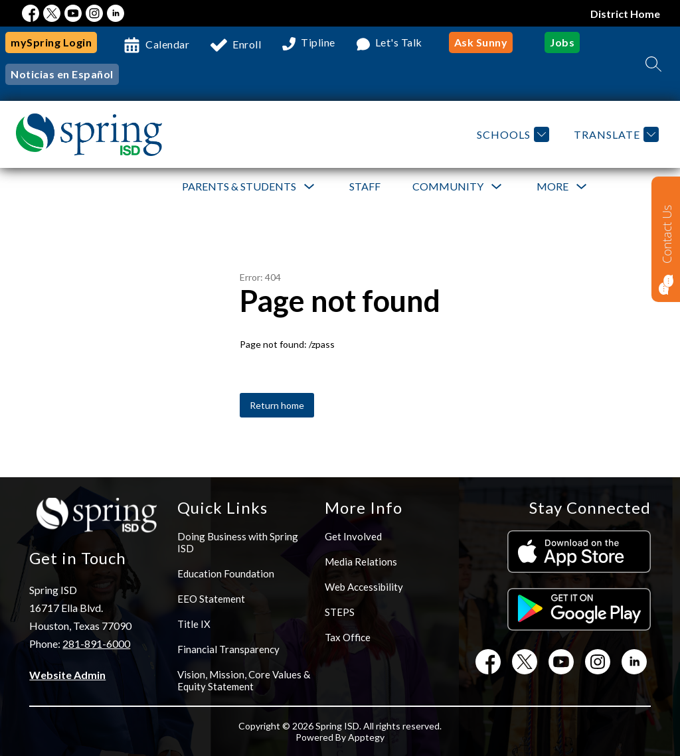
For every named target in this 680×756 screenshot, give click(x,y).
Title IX (194, 624)
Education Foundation (225, 573)
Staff (365, 186)
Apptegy (366, 737)
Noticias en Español (62, 74)
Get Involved (353, 536)
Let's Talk (398, 42)
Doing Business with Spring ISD (237, 542)
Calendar (167, 44)
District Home (625, 13)
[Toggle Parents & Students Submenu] (309, 187)
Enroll (246, 44)
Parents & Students (239, 186)
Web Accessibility (364, 587)
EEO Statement (211, 599)
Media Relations (361, 561)
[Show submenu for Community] (447, 186)
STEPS (340, 612)
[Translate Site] (614, 134)
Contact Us (667, 234)
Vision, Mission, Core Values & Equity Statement (243, 680)
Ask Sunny (481, 42)
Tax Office (348, 637)
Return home (277, 405)
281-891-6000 (96, 643)
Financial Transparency (228, 649)
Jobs (562, 42)
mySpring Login (51, 42)
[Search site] (653, 64)
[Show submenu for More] (552, 186)
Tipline (318, 42)
